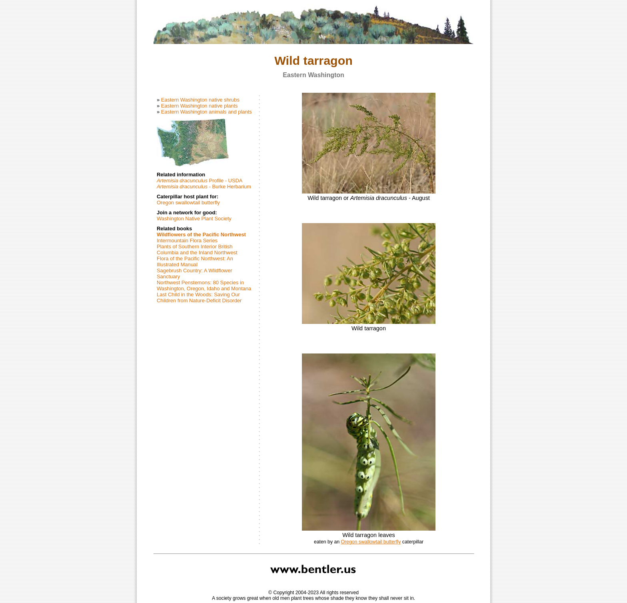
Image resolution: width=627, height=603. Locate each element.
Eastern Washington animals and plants (206, 112)
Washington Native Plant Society (194, 219)
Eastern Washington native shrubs (200, 100)
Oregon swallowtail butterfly (188, 203)
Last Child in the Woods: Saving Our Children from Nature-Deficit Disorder (199, 297)
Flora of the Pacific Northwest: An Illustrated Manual (195, 262)
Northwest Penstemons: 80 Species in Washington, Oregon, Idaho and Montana (204, 286)
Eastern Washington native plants (199, 106)
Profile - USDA (199, 181)
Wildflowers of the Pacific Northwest (201, 235)
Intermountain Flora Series (187, 241)
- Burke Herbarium (204, 187)
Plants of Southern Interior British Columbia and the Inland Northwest (197, 250)
